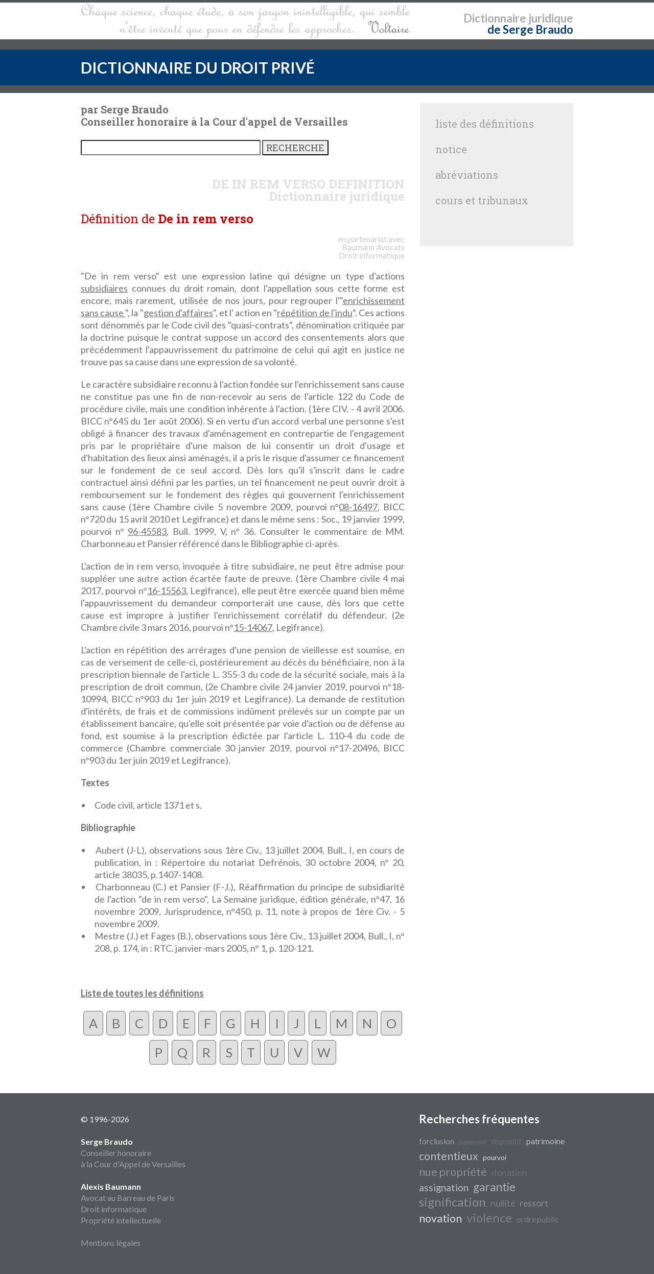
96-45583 (147, 531)
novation (440, 1218)
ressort (534, 1203)
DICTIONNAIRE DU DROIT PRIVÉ (198, 67)
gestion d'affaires (178, 312)
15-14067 (252, 627)
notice (451, 149)
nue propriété (453, 1171)
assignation (444, 1187)
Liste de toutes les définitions (142, 993)
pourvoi (494, 1157)
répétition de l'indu (314, 312)
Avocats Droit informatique (372, 251)
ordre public (538, 1219)
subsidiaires (104, 288)
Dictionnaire (494, 18)
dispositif (506, 1141)
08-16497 (358, 506)
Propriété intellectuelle (121, 1220)
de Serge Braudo (530, 29)
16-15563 (166, 590)
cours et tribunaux (481, 200)
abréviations (466, 174)
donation (509, 1172)
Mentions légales (111, 1242)
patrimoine (545, 1141)
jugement (472, 1142)
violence (489, 1217)
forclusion (436, 1141)
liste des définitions (484, 123)
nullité (503, 1203)
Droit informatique (114, 1209)
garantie (494, 1187)
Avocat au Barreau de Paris (128, 1197)
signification (452, 1201)
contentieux (448, 1156)
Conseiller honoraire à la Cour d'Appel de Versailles (133, 1153)
